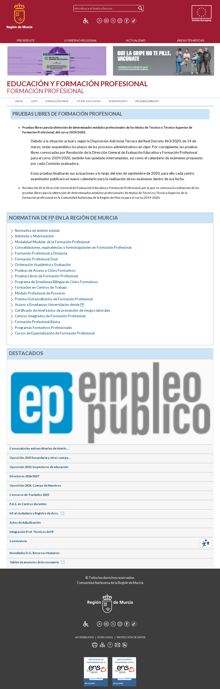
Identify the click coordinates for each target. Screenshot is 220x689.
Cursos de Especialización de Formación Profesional (55, 333)
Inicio (19, 101)
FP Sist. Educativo (89, 101)
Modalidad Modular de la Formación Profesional (52, 242)
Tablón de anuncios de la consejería (38, 562)
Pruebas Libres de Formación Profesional (46, 276)
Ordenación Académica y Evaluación (43, 264)
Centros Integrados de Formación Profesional (50, 316)
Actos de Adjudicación (25, 522)
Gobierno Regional (80, 40)
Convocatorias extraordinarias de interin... (39, 448)
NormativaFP (118, 101)
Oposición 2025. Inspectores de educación (39, 467)
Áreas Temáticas (190, 40)
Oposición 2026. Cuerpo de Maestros (35, 485)
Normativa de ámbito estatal (37, 230)
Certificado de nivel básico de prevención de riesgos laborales (62, 310)
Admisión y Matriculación (34, 236)
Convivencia (18, 541)
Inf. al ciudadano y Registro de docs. (38, 513)
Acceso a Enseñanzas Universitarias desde (49, 304)
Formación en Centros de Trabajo (41, 287)
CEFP (34, 101)
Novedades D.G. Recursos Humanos (35, 553)
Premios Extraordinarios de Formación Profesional (54, 299)
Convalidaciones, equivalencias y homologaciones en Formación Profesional (73, 247)
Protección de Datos (131, 637)
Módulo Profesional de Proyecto (40, 293)
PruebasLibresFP (147, 101)
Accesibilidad (84, 637)
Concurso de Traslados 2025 (29, 494)
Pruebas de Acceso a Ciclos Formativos (45, 270)
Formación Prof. (57, 101)
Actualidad (135, 40)
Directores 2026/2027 (24, 476)
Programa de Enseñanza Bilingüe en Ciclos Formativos (56, 282)
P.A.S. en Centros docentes (28, 504)
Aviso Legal (105, 637)
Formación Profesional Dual (36, 259)
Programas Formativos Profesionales (43, 327)
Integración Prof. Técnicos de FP (32, 531)
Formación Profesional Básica (37, 322)
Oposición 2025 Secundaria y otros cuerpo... (40, 457)
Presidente (26, 40)
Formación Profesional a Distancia (41, 253)
